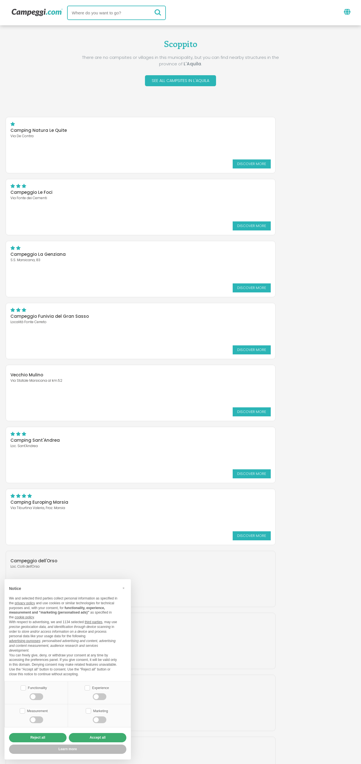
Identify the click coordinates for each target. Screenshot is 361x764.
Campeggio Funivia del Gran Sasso (230, 194)
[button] (123, 587)
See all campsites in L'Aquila (180, 81)
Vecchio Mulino (26, 252)
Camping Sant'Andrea (215, 256)
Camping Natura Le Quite (38, 132)
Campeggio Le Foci (212, 132)
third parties (93, 621)
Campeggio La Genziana (38, 194)
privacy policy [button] (25, 603)
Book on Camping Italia (224, 717)
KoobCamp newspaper (191, 694)
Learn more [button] (67, 749)
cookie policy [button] (24, 617)
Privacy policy (149, 726)
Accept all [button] (98, 737)
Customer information (201, 726)
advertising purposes (24, 640)
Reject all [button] (37, 737)
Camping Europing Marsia (39, 318)
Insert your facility (166, 717)
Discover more (150, 165)
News (148, 694)
